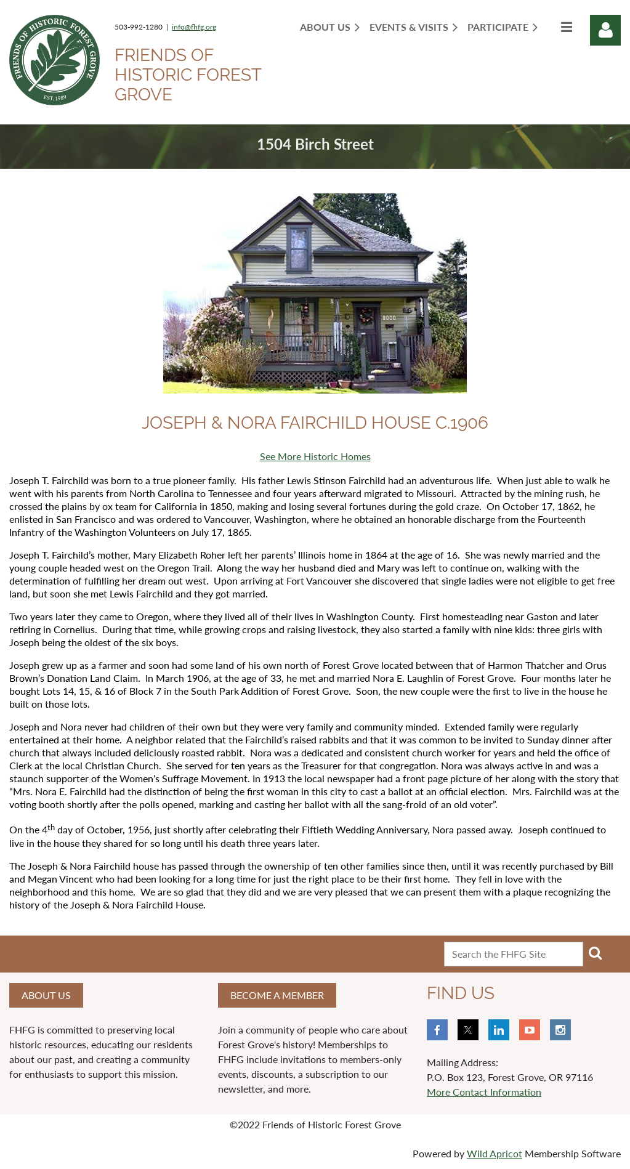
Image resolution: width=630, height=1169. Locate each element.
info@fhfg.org (194, 26)
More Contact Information (484, 1092)
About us (46, 995)
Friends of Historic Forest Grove (188, 75)
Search (595, 953)
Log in (605, 30)
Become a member (277, 995)
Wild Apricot (494, 1153)
